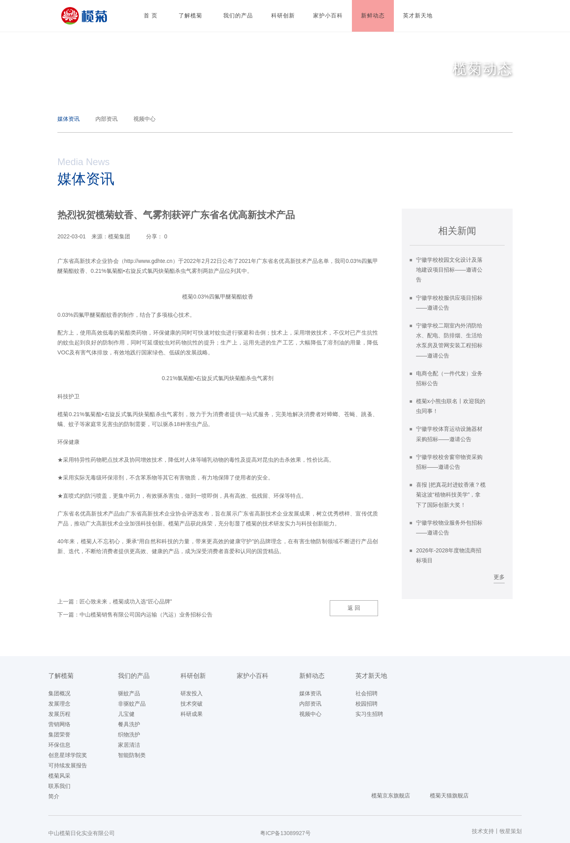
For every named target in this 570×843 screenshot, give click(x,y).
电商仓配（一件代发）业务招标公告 (449, 378)
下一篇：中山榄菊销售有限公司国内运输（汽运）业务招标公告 (135, 614)
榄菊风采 (59, 776)
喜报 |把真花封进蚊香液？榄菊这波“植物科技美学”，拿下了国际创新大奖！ (451, 494)
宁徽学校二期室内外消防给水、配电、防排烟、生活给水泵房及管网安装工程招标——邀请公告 (449, 340)
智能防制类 (132, 755)
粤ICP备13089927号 (285, 833)
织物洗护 (129, 734)
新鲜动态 (312, 675)
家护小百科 (252, 675)
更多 (499, 577)
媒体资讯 (68, 119)
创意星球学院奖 (67, 755)
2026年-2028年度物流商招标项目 (448, 555)
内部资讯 (106, 119)
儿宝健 (126, 714)
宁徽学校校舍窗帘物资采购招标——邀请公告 (449, 462)
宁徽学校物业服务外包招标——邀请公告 (449, 528)
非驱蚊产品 (132, 703)
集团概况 (59, 693)
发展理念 (59, 703)
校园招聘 (366, 703)
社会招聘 (366, 693)
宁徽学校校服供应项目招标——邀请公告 (449, 303)
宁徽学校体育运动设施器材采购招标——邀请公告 (449, 434)
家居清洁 (129, 745)
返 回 (354, 608)
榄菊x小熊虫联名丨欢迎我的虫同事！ (450, 406)
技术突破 (191, 703)
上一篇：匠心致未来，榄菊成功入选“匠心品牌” (114, 601)
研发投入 (191, 693)
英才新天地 (371, 675)
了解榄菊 (61, 675)
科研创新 (193, 675)
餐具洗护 (129, 724)
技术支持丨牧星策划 (497, 831)
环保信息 (59, 745)
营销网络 (59, 724)
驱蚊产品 (129, 693)
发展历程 (59, 714)
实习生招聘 (369, 714)
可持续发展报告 (67, 765)
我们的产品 (134, 675)
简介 (53, 796)
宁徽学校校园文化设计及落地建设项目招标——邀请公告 (449, 270)
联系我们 (59, 786)
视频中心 (144, 119)
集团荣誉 (59, 734)
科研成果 (191, 714)
